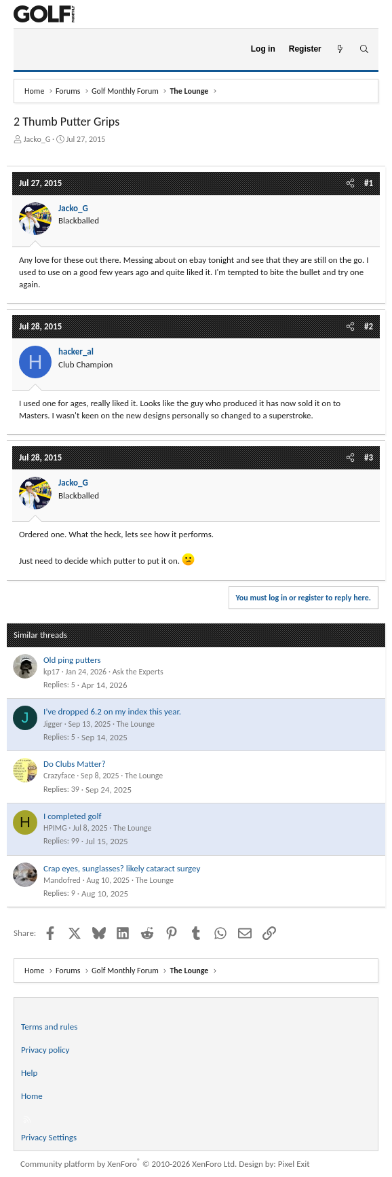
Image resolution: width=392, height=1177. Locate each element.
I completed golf (72, 816)
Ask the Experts (138, 671)
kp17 (51, 671)
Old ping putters (72, 660)
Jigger (52, 724)
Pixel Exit (294, 1164)
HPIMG (55, 828)
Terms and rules (49, 1026)
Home (32, 1096)
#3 (368, 457)
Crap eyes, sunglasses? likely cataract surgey (121, 868)
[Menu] (29, 49)
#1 (368, 183)
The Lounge (136, 724)
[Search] (364, 49)
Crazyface (59, 775)
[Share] (350, 183)
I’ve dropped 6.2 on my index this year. (112, 711)
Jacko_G (37, 139)
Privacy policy (45, 1050)
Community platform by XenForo (128, 1164)
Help (29, 1073)
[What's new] (340, 49)
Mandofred (62, 880)
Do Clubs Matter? (74, 764)
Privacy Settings (49, 1137)
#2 (368, 326)
